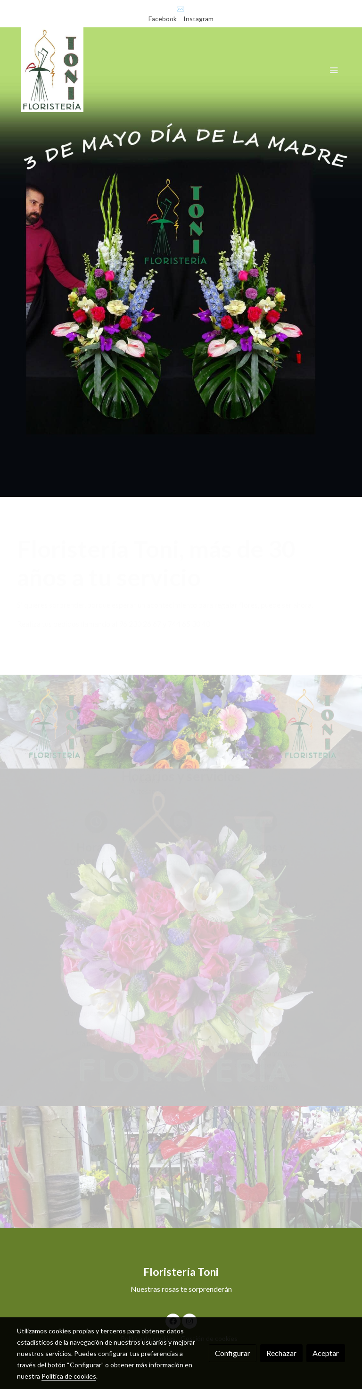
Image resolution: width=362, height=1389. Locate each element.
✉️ (180, 9)
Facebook (163, 19)
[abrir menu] (333, 69)
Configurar (232, 1352)
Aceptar (326, 1352)
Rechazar (281, 1352)
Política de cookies (68, 1376)
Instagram (198, 19)
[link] (52, 69)
